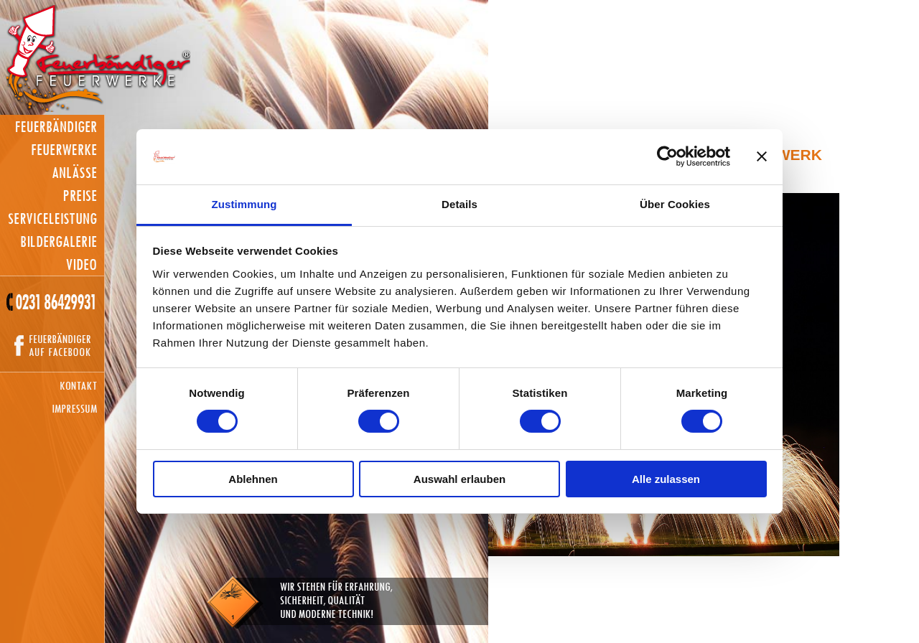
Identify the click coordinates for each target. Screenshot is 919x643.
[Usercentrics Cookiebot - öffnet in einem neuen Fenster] (667, 156)
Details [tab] (459, 204)
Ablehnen (252, 479)
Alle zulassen (666, 479)
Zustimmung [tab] (244, 204)
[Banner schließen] (762, 156)
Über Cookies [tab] (675, 204)
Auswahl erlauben (459, 479)
